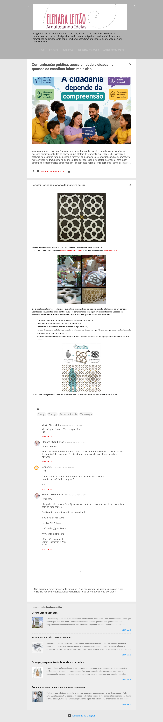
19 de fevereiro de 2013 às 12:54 (63, 467)
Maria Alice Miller (51, 425)
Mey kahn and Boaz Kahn (71, 250)
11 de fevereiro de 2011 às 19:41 (72, 425)
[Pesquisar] (134, 6)
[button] (129, 64)
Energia (52, 414)
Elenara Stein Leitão (53, 442)
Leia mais (126, 630)
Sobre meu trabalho (88, 50)
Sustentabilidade (68, 414)
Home (41, 50)
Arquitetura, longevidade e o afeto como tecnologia (58, 687)
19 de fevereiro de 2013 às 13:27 (75, 495)
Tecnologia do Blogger (81, 715)
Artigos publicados (113, 50)
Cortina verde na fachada (44, 612)
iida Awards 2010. (111, 250)
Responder (47, 436)
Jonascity (47, 467)
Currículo (68, 50)
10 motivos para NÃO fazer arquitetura (51, 637)
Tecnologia (86, 414)
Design (41, 414)
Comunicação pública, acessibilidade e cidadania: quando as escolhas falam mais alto (73, 66)
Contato (53, 50)
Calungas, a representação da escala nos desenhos (58, 662)
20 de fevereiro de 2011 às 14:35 (75, 442)
